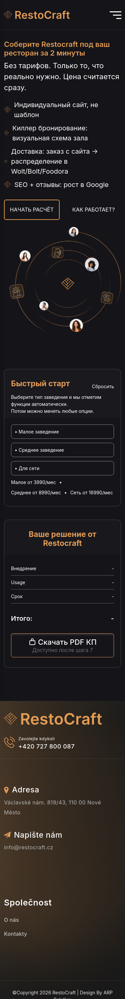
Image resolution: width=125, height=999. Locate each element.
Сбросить (103, 386)
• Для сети (27, 468)
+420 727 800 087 (46, 746)
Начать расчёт (32, 209)
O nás (11, 919)
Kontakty (15, 933)
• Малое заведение (37, 431)
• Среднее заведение (39, 450)
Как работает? (93, 209)
